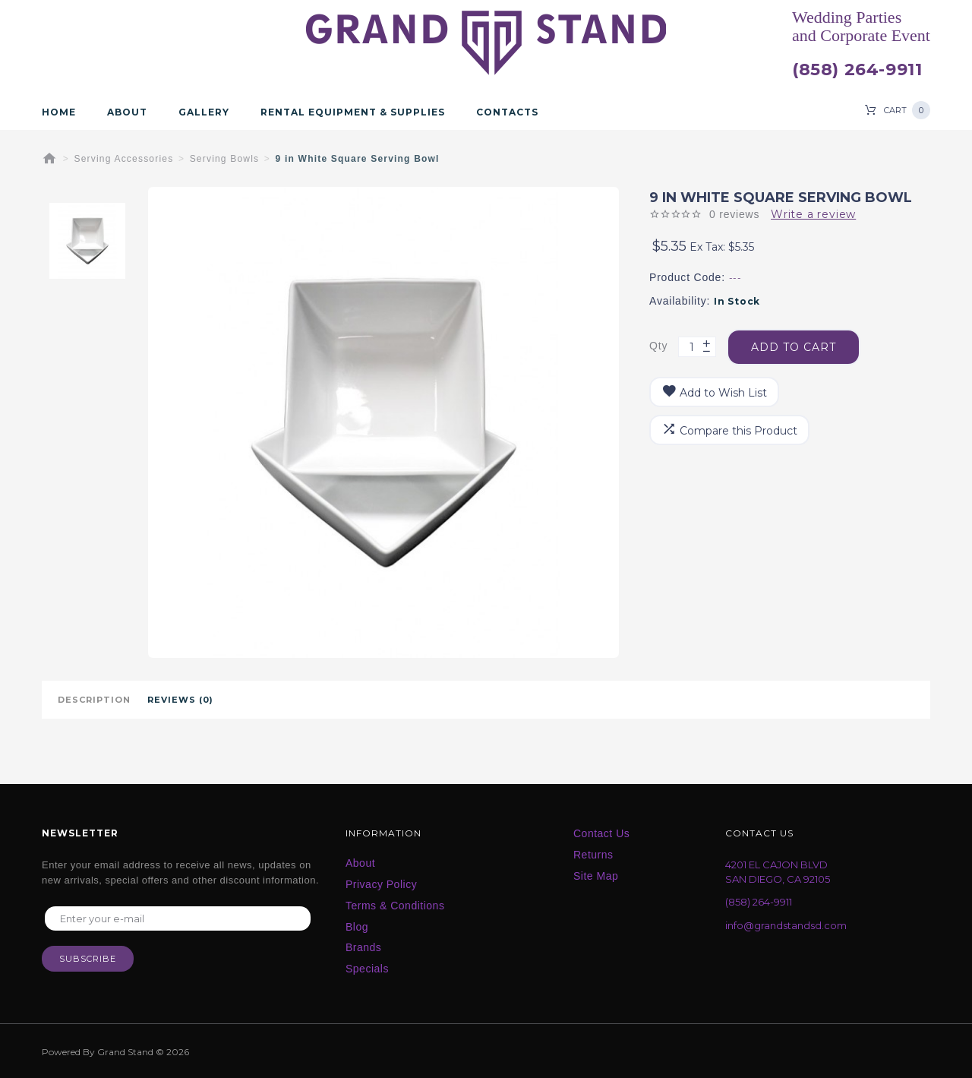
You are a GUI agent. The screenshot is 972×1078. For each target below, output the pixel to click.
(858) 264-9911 (857, 70)
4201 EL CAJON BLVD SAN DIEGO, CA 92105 (777, 871)
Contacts (507, 112)
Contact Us (601, 833)
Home (59, 112)
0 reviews (734, 214)
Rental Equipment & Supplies (352, 112)
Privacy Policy (381, 884)
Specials (367, 968)
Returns (593, 854)
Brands (363, 947)
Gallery (203, 112)
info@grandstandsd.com (786, 925)
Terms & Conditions (395, 905)
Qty (658, 346)
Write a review (813, 214)
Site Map (595, 876)
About (127, 112)
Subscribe (87, 958)
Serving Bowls (225, 158)
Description (94, 699)
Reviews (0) (180, 699)
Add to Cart (793, 346)
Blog (357, 927)
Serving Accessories (124, 158)
